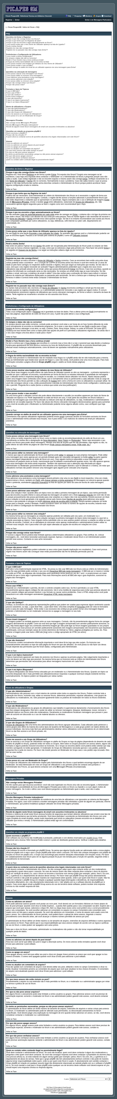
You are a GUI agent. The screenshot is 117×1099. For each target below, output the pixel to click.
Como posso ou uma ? (23, 81)
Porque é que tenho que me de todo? (23, 41)
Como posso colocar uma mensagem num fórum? (24, 74)
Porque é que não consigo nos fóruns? (23, 39)
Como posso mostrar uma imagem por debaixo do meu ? (34, 63)
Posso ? (14, 96)
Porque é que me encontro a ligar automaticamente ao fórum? (29, 42)
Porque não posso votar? (15, 85)
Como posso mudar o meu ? (19, 65)
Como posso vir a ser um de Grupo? (24, 116)
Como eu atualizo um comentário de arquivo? (23, 149)
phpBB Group (92, 838)
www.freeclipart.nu (69, 1089)
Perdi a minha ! (14, 46)
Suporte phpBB (62, 1092)
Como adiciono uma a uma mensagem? (25, 77)
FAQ (69, 16)
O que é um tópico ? (17, 100)
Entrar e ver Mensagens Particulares (98, 20)
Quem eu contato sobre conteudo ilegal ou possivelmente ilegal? (30, 160)
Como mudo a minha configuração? (19, 56)
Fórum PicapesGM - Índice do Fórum (21, 27)
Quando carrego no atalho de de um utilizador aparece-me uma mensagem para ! (41, 67)
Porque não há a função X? (16, 135)
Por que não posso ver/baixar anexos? (20, 158)
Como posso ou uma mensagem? (24, 75)
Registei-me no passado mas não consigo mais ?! (27, 50)
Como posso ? (20, 79)
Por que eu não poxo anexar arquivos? (20, 152)
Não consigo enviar (21, 123)
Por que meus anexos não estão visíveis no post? (24, 150)
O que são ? (13, 95)
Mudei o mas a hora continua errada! (25, 60)
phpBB (54, 1091)
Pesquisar (78, 16)
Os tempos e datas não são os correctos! (21, 58)
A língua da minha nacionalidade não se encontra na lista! (27, 62)
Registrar (9, 20)
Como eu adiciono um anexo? (17, 143)
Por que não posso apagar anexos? (19, 156)
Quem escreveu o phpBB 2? (16, 133)
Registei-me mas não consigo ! (20, 48)
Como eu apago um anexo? (16, 147)
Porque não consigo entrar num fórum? (20, 83)
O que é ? (13, 91)
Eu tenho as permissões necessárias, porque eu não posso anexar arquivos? (35, 154)
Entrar (17, 20)
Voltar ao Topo (11, 189)
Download (107, 16)
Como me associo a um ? (23, 114)
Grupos (98, 16)
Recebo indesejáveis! (22, 125)
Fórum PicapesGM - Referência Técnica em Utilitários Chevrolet (29, 16)
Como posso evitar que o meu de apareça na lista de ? (35, 44)
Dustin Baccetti (67, 1087)
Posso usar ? (13, 93)
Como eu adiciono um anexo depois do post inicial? (25, 145)
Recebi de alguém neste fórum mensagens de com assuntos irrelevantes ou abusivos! (40, 127)
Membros (88, 16)
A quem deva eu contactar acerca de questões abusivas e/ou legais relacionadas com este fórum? (42, 137)
